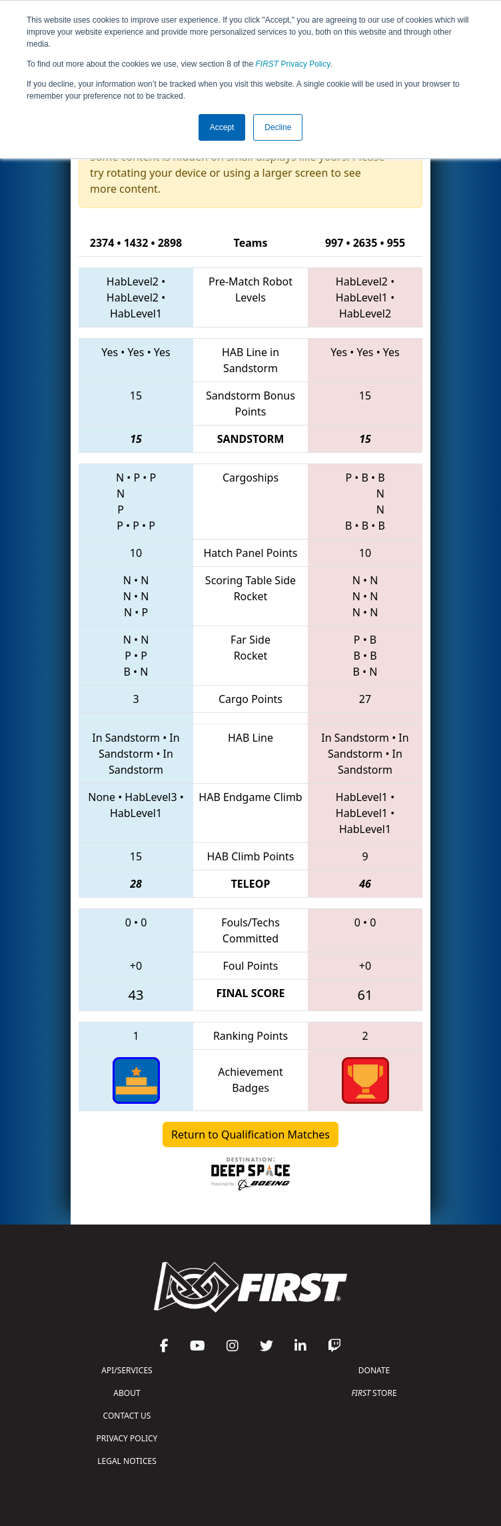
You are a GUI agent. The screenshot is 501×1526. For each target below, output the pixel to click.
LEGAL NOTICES (127, 1461)
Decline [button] (277, 127)
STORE (373, 1393)
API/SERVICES (126, 1370)
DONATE (374, 1370)
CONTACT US (127, 1415)
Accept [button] (222, 127)
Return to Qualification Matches (250, 1134)
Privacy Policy (293, 64)
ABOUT (126, 1393)
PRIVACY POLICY (127, 1438)
